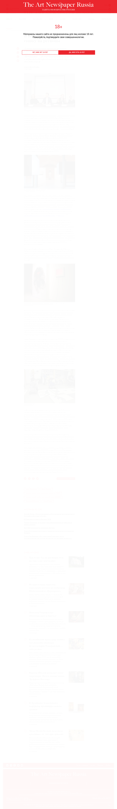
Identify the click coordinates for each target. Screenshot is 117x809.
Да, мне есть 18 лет (77, 52)
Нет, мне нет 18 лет (40, 52)
